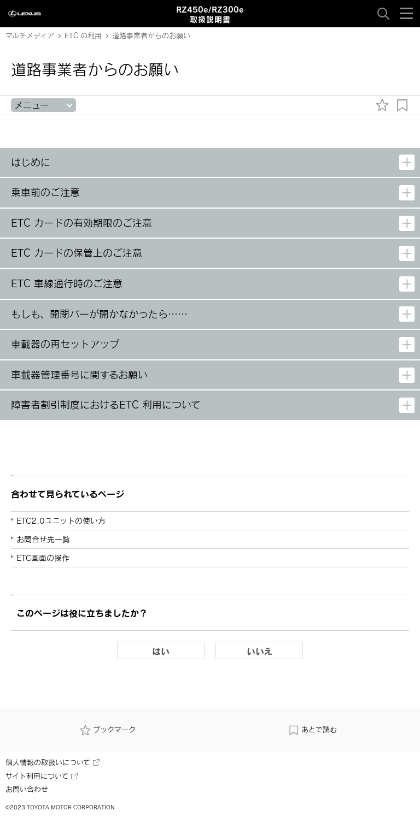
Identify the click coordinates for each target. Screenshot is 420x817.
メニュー (31, 105)
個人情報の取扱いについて (52, 762)
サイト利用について (41, 776)
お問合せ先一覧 (43, 539)
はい (161, 651)
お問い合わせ (26, 789)
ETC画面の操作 (42, 558)
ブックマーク (108, 729)
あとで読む (312, 729)
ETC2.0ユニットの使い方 (61, 520)
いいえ (259, 651)
